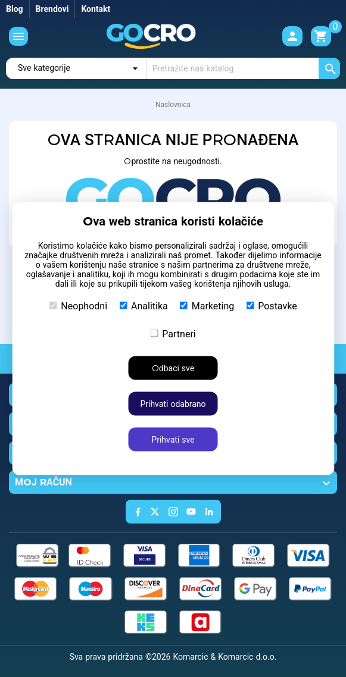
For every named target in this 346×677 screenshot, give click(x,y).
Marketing (207, 306)
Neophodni (78, 306)
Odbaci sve (173, 368)
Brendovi (52, 9)
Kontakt (95, 9)
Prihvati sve (172, 439)
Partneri (172, 334)
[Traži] (243, 68)
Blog (14, 9)
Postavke (271, 306)
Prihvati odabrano (172, 404)
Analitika (143, 306)
